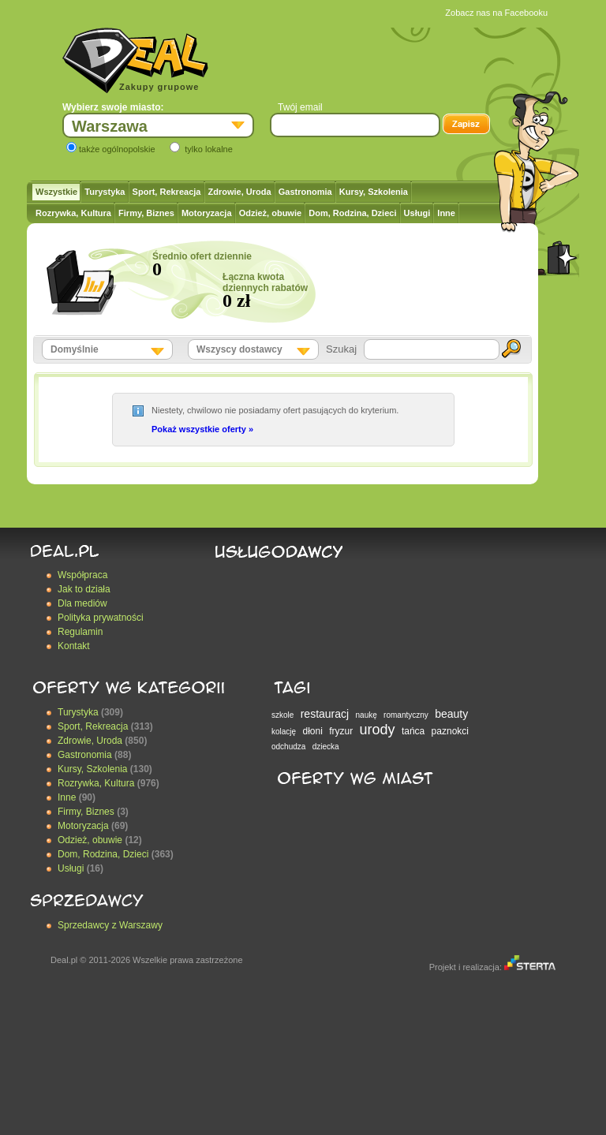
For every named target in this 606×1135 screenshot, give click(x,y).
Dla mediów (82, 603)
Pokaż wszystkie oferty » (202, 429)
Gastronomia (305, 191)
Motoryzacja (206, 213)
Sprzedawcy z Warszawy (110, 925)
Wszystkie (56, 191)
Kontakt (74, 646)
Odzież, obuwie (270, 213)
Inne (446, 213)
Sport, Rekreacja (167, 191)
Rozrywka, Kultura (73, 213)
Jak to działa (84, 589)
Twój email (300, 107)
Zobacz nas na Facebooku (496, 12)
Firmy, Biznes (146, 213)
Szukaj (341, 349)
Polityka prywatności (101, 617)
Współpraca (82, 575)
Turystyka (104, 191)
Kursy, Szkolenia (373, 191)
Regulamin (80, 631)
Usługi (417, 213)
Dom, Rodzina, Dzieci (352, 213)
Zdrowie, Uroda (239, 191)
